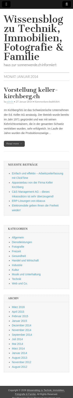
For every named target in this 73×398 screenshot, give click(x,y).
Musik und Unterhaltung (26, 274)
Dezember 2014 (21, 325)
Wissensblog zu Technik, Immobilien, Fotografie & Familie (33, 38)
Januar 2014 (19, 353)
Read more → (14, 143)
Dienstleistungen (22, 242)
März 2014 (18, 348)
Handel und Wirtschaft (25, 260)
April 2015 (18, 311)
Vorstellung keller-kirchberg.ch (31, 93)
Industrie (17, 265)
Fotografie (18, 246)
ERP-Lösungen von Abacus (28, 200)
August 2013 (19, 357)
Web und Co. (20, 283)
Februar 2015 (20, 316)
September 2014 (22, 334)
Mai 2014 (17, 343)
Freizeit (16, 251)
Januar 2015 (19, 320)
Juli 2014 (17, 339)
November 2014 (21, 330)
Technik (16, 279)
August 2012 (19, 366)
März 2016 (18, 307)
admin (10, 101)
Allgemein (18, 237)
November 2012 (21, 362)
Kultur (15, 269)
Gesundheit (19, 256)
